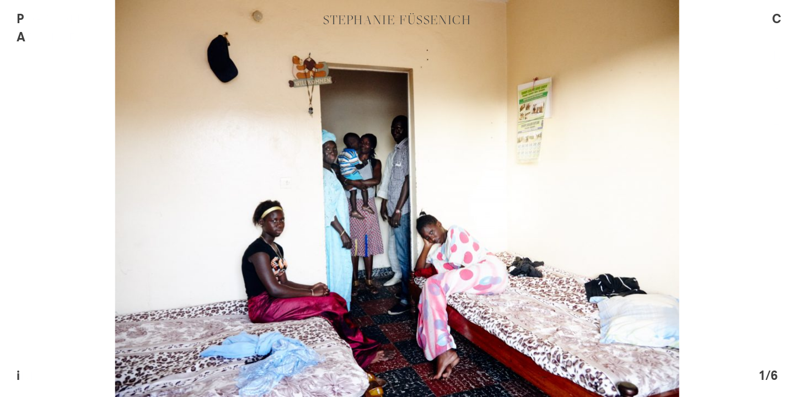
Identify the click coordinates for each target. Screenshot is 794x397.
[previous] (198, 198)
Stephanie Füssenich (397, 20)
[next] (595, 198)
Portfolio (54, 20)
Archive (46, 38)
